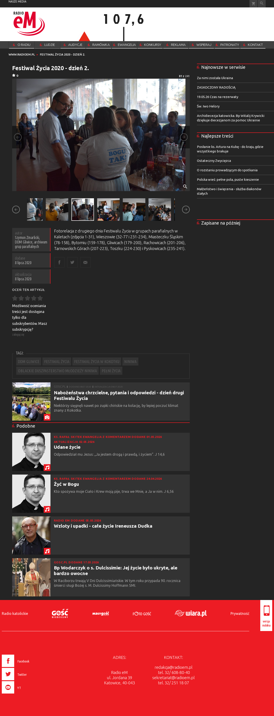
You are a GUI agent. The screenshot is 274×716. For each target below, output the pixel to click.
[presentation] (25, 694)
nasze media (17, 1)
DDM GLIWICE (28, 361)
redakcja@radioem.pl (173, 667)
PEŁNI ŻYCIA (111, 370)
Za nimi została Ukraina (215, 78)
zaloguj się (18, 334)
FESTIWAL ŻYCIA (56, 361)
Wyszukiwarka (262, 3)
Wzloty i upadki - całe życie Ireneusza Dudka (103, 526)
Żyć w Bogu (66, 484)
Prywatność (240, 613)
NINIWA (130, 361)
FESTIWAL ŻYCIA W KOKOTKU (96, 361)
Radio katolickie (15, 613)
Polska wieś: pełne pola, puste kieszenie (228, 179)
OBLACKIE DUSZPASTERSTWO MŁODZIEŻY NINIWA (57, 370)
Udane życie (67, 447)
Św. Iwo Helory (208, 106)
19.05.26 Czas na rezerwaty (217, 97)
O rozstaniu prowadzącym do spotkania (227, 170)
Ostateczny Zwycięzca (214, 161)
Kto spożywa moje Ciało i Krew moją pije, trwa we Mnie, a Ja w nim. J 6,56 (114, 491)
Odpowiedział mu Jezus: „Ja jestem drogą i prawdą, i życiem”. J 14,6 (110, 454)
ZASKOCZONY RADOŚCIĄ (216, 87)
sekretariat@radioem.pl (173, 677)
